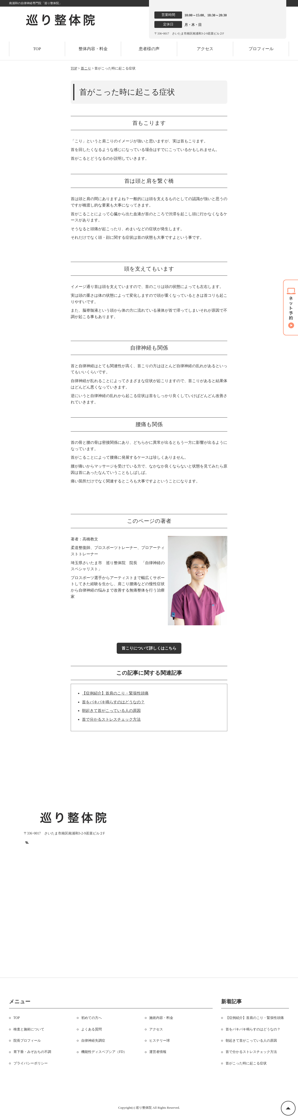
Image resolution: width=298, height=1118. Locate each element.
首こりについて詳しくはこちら (149, 648)
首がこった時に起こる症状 (246, 1063)
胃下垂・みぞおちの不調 (32, 1052)
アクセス (205, 48)
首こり (86, 68)
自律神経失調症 (93, 1040)
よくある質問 (91, 1029)
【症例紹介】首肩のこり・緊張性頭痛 (115, 693)
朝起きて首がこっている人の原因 (111, 710)
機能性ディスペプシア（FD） (104, 1052)
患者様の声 (149, 48)
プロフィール (261, 48)
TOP (37, 48)
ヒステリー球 (159, 1040)
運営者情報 (157, 1052)
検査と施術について (28, 1029)
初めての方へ (91, 1018)
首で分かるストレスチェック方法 (111, 719)
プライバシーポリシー (30, 1063)
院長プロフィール (27, 1040)
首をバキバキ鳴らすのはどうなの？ (113, 702)
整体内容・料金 (93, 48)
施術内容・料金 (161, 1018)
